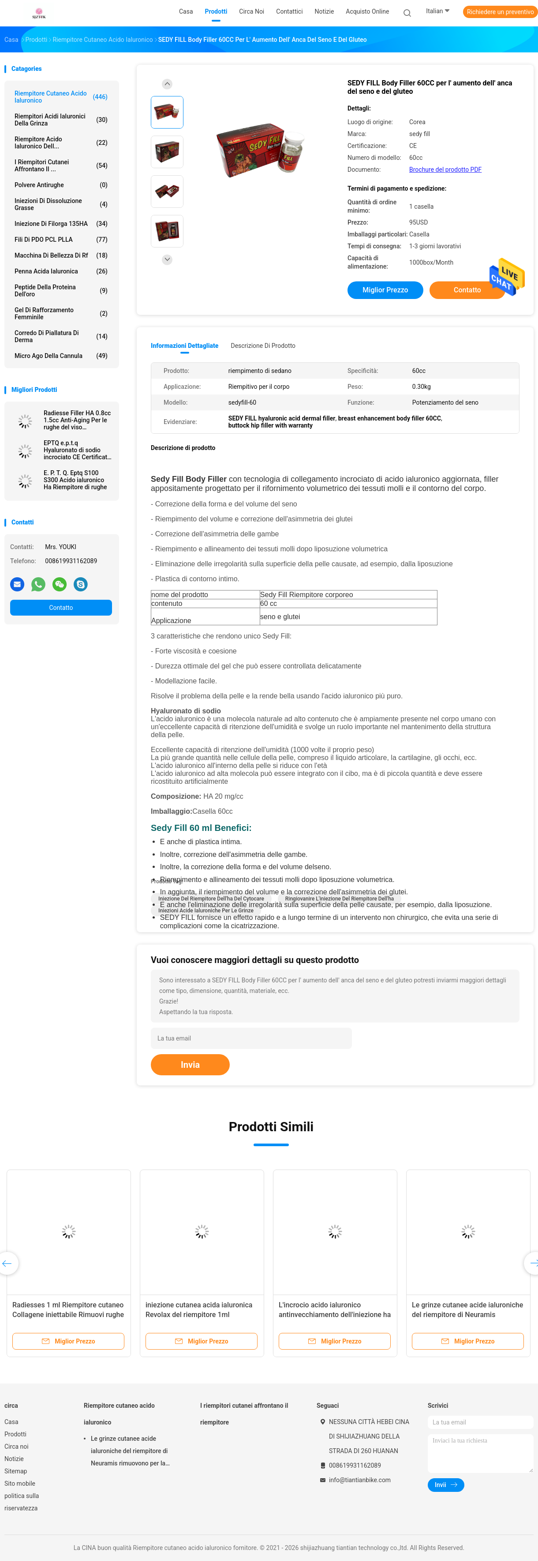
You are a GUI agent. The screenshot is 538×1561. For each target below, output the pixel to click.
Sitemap (15, 1471)
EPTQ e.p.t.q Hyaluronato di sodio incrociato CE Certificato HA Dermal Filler (77, 450)
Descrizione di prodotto (263, 345)
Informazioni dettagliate (184, 345)
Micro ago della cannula (61, 355)
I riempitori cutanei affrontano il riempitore (244, 1414)
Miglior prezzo (385, 290)
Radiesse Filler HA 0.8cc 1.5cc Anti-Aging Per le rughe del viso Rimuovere (77, 420)
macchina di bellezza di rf (61, 255)
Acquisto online (367, 11)
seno (321, 867)
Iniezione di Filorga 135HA (61, 223)
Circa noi (16, 1446)
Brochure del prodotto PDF (445, 169)
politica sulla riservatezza (21, 1502)
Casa (11, 1421)
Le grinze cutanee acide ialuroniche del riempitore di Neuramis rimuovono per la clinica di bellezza (467, 1315)
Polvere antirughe (61, 185)
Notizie (14, 1458)
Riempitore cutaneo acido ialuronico (61, 97)
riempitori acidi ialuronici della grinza (61, 120)
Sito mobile (19, 1483)
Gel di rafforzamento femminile (61, 313)
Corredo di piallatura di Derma (61, 336)
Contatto (61, 607)
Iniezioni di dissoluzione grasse (61, 204)
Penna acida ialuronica (61, 271)
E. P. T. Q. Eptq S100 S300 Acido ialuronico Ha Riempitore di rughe (75, 480)
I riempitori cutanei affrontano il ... (61, 166)
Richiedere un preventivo (500, 11)
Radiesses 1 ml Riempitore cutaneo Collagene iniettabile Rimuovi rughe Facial (68, 1315)
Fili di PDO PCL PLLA (61, 239)
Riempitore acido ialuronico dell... (61, 143)
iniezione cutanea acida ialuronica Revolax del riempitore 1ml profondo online (199, 1315)
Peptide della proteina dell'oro (61, 291)
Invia (190, 1064)
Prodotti (15, 1434)
